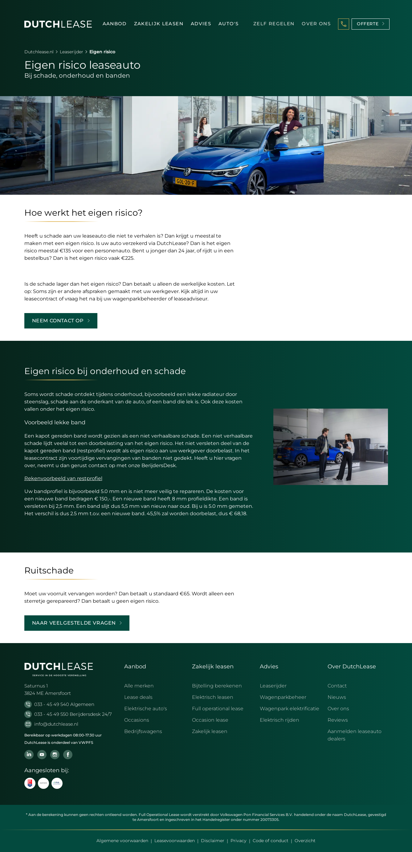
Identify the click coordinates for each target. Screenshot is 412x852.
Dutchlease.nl (39, 52)
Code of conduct (270, 840)
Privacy (238, 840)
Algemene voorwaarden (122, 840)
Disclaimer (212, 840)
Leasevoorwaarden (174, 840)
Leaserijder (71, 52)
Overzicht (305, 840)
